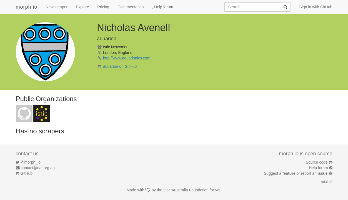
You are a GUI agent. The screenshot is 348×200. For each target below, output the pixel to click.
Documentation (130, 7)
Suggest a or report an (296, 173)
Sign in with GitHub (315, 7)
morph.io (26, 7)
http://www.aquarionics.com (126, 58)
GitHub (26, 173)
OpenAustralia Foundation (186, 190)
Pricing (103, 7)
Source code (317, 162)
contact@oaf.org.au (37, 168)
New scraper (57, 7)
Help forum (162, 7)
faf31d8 (326, 182)
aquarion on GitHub (120, 66)
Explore (82, 7)
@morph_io (30, 162)
